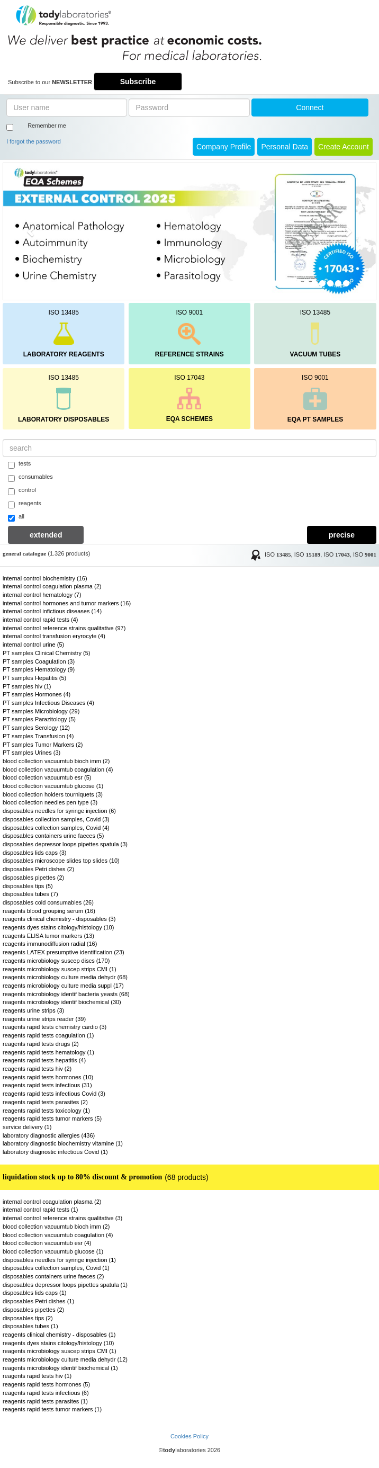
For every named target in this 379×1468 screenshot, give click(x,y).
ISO (278, 554)
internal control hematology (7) (42, 595)
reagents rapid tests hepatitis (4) (44, 1060)
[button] (31, 231)
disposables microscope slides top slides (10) (61, 860)
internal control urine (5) (33, 644)
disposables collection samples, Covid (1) (56, 1268)
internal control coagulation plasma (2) (52, 586)
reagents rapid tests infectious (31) (47, 1085)
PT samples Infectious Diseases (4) (48, 703)
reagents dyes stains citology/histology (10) (58, 927)
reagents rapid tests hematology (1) (48, 1052)
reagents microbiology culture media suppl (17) (63, 985)
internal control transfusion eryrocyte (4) (54, 636)
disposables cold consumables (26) (48, 902)
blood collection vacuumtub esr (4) (47, 1243)
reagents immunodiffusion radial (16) (50, 944)
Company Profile (223, 146)
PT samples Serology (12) (36, 727)
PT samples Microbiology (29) (41, 711)
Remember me (47, 125)
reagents (24, 504)
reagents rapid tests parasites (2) (45, 1102)
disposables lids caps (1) (34, 1293)
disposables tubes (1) (30, 1326)
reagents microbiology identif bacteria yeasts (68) (66, 994)
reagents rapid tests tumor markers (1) (52, 1409)
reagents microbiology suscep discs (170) (56, 960)
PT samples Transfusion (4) (38, 736)
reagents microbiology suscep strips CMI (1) (59, 969)
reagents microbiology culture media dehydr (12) (65, 1359)
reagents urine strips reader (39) (44, 1019)
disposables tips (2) (28, 1318)
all (16, 517)
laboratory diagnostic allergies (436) (49, 1135)
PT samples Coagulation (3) (39, 661)
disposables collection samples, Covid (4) (56, 828)
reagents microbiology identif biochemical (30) (62, 1002)
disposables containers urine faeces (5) (53, 836)
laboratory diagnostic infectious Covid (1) (55, 1152)
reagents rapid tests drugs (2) (41, 1044)
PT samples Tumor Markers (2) (43, 744)
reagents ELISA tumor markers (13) (48, 936)
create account (343, 146)
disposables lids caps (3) (34, 852)
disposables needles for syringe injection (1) (59, 1260)
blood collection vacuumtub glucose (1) (53, 786)
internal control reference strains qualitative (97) (64, 628)
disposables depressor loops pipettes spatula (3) (65, 844)
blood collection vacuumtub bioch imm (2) (56, 761)
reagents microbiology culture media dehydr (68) (65, 977)
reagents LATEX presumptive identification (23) (63, 952)
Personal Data (284, 146)
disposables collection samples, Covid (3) (56, 819)
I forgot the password (33, 141)
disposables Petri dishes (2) (38, 869)
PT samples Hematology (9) (39, 669)
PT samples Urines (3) (31, 752)
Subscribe (138, 81)
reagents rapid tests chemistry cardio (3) (54, 1027)
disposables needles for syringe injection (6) (59, 811)
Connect (309, 107)
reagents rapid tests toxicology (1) (46, 1110)
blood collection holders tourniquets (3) (53, 794)
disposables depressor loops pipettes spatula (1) (65, 1285)
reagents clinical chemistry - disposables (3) (59, 919)
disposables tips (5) (28, 886)
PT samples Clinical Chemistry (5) (46, 653)
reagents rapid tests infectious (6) (46, 1393)
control (22, 491)
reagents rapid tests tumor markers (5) (52, 1118)
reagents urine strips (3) (33, 1010)
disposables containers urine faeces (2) (53, 1276)
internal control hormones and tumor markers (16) (67, 603)
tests (19, 464)
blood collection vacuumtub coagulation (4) (58, 769)
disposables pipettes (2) (33, 877)
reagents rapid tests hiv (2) (37, 1069)
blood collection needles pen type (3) (50, 802)
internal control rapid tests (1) (40, 1209)
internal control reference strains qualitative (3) (62, 1218)
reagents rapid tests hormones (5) (46, 1384)
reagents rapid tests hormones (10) (48, 1077)
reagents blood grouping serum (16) (49, 911)
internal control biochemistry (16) (45, 578)
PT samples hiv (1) (27, 686)
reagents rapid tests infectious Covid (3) (54, 1093)
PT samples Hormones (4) (36, 694)
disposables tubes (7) (30, 894)
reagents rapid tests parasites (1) (45, 1401)
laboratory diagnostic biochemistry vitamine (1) (63, 1143)
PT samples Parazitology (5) (39, 719)
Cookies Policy (189, 1436)
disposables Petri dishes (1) (38, 1301)
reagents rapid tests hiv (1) (37, 1376)
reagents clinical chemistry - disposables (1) (59, 1334)
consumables (30, 477)
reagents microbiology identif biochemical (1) (60, 1368)
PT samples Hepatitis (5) (34, 678)
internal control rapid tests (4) (40, 619)
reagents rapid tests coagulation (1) (48, 1035)
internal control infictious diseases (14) (52, 611)
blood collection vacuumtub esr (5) (47, 777)
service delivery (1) (27, 1127)
